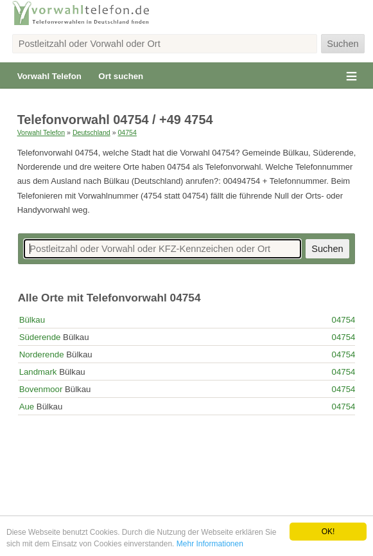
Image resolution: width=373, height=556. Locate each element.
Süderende (40, 337)
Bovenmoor (41, 389)
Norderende (41, 354)
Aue (27, 406)
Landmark (38, 372)
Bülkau (32, 320)
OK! (328, 531)
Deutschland (91, 132)
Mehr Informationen (210, 543)
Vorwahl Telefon (49, 76)
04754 (126, 132)
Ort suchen (120, 76)
